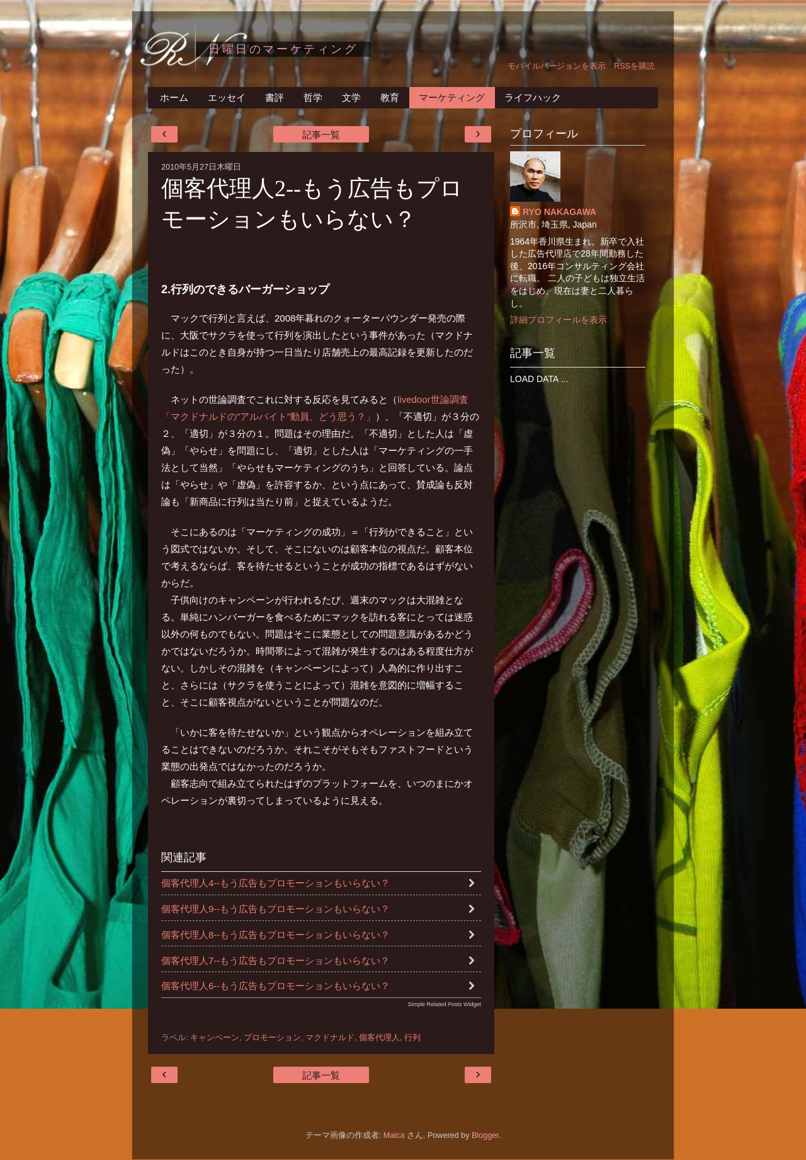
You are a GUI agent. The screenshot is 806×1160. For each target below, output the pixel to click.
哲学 (313, 97)
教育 (389, 97)
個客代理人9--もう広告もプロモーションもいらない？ (275, 908)
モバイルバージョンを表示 (557, 66)
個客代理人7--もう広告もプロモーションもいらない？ (275, 960)
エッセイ (227, 97)
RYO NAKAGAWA (559, 212)
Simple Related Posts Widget (444, 1004)
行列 (412, 1037)
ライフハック (532, 97)
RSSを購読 (634, 66)
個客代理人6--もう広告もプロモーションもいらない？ (275, 985)
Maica (394, 1135)
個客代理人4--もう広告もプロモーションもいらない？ (275, 883)
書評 (274, 97)
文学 (351, 97)
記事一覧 (321, 134)
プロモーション (272, 1037)
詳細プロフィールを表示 (558, 320)
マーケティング (452, 97)
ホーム (174, 97)
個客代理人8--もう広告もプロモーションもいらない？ (275, 934)
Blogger (485, 1135)
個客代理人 (379, 1037)
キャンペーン (214, 1037)
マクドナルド (330, 1037)
